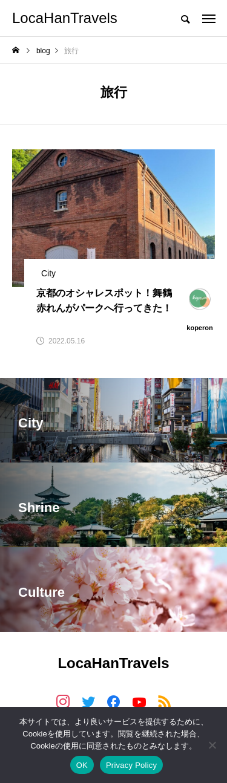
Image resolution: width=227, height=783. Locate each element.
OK (82, 765)
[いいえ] (212, 745)
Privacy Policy (131, 765)
